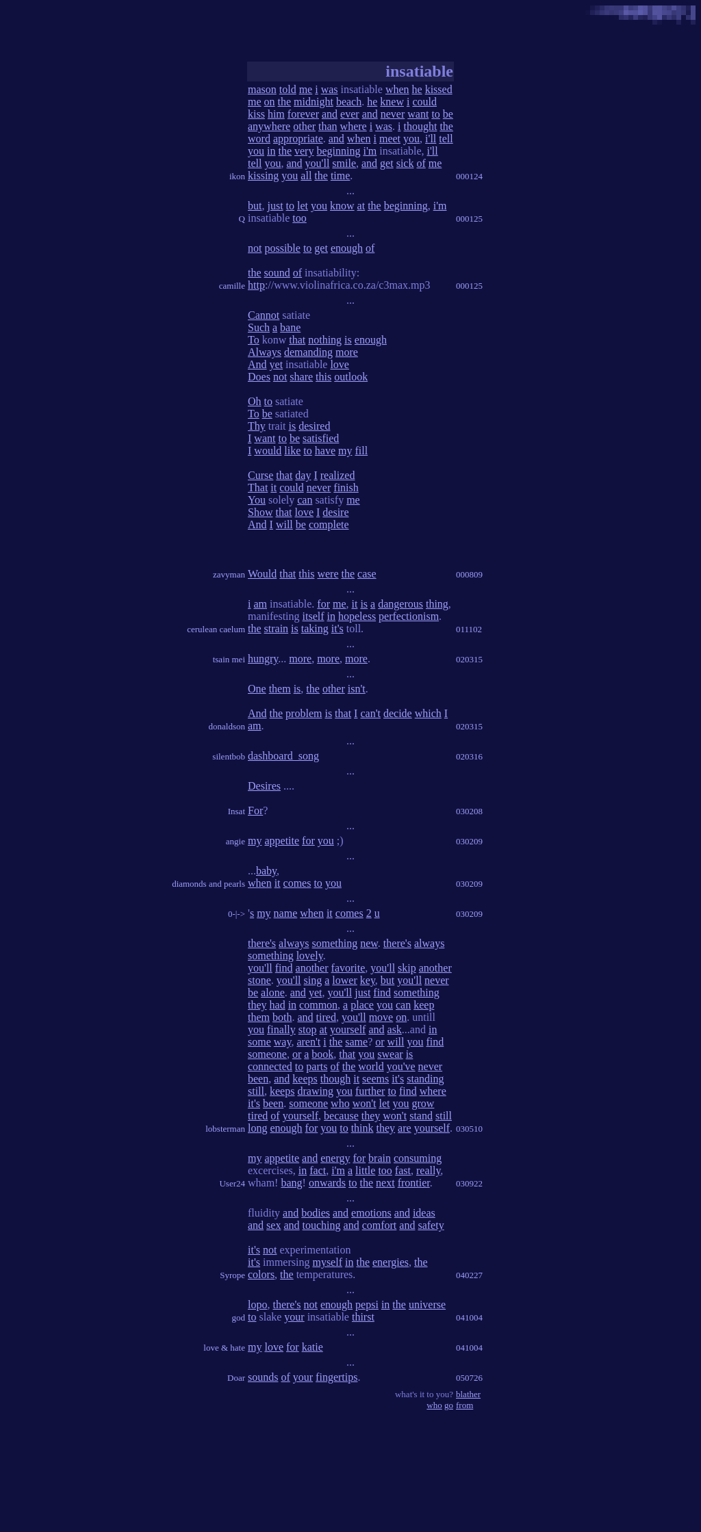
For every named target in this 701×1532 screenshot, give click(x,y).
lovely (309, 955)
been (258, 1079)
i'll (430, 138)
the (285, 101)
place (362, 1005)
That (258, 487)
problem (303, 713)
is (348, 340)
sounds (263, 1377)
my (345, 450)
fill (361, 450)
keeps (304, 1079)
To (253, 340)
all (306, 175)
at (361, 205)
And (257, 364)
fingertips (336, 1377)
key (367, 980)
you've (401, 1066)
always (294, 943)
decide (397, 713)
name (286, 913)
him (276, 114)
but (255, 205)
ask (394, 1029)
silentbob (228, 756)
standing (425, 1079)
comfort (379, 1225)
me (306, 89)
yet (276, 364)
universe (427, 1304)
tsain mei (229, 659)
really (428, 1170)
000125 (469, 218)
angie (235, 841)
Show (260, 512)
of (420, 163)
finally (281, 1029)
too (299, 218)
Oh (255, 401)
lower (344, 980)
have (325, 450)
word (259, 138)
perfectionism (409, 616)
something (335, 943)
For (255, 810)
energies (390, 1262)
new (369, 943)
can (304, 500)
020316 (469, 756)
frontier (414, 1183)
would (267, 450)
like (292, 450)
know (342, 205)
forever (303, 114)
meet (389, 138)
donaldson (227, 726)
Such (259, 327)
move (381, 1017)
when (397, 89)
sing (313, 980)
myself (327, 1262)
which (428, 713)
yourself (348, 1029)
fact (317, 1170)
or (379, 1042)
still (256, 1091)
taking (315, 628)
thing (437, 604)
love (339, 364)
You (257, 500)
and (329, 114)
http (256, 285)
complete (329, 524)
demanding (308, 352)
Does (259, 376)
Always (264, 352)
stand (421, 1115)
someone (267, 1054)
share (301, 376)
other (304, 126)
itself (313, 616)
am (260, 604)
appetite (281, 840)
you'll (317, 163)
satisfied (321, 438)
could (424, 101)
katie (312, 1347)
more (346, 352)
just (275, 205)
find (284, 968)
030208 (469, 811)
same (356, 1042)
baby (266, 871)
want (418, 114)
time (340, 175)
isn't (357, 688)
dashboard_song (283, 756)
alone (273, 992)
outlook (351, 376)
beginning (338, 151)
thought (420, 126)
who (340, 1103)
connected (270, 1066)
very (304, 151)
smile (344, 163)
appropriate (298, 138)
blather (468, 1394)
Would (262, 574)
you (411, 138)
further (370, 1091)
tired (326, 1017)
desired (314, 426)
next (385, 1183)
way (283, 1042)
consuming (418, 1158)
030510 (469, 1129)
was (329, 89)
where (353, 126)
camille (232, 286)
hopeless (357, 616)
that (297, 340)
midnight (313, 101)
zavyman (229, 574)
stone (259, 980)
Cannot (263, 315)
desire (335, 512)
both (282, 1017)
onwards (327, 1183)
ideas (424, 1213)
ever (349, 114)
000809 (469, 574)
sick (405, 163)
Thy (257, 426)
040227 (469, 1275)
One (257, 688)
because (341, 1115)
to (435, 114)
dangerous (400, 604)
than (327, 126)
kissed (439, 89)
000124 (469, 176)
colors (261, 1274)
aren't (308, 1042)
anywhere (269, 126)
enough (347, 248)
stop (307, 1029)
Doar (236, 1378)
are (404, 1128)
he (417, 89)
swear (390, 1054)
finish (345, 487)
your (294, 1317)
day (303, 475)
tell (446, 138)
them (280, 688)
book (322, 1054)
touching (322, 1225)
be (448, 114)
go (448, 1405)
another (312, 968)
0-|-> (236, 914)
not (255, 248)
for (323, 604)
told (287, 89)
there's (262, 943)
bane (290, 327)
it (273, 487)
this (323, 376)
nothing (325, 340)
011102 (469, 629)
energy (335, 1158)
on (269, 101)
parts (316, 1066)
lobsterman (225, 1129)
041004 (469, 1317)
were (327, 574)
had (277, 1005)
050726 (469, 1378)
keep (423, 1005)
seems (375, 1079)
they (257, 1005)
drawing (315, 1091)
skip (407, 968)
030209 (469, 841)
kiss (256, 114)
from (464, 1405)
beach (348, 101)
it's (337, 628)
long (257, 1128)
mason (262, 89)
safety (431, 1225)
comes (297, 883)
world (370, 1066)
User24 (232, 1183)
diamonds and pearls (208, 884)
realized (337, 475)
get (387, 163)
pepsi (367, 1304)
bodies (315, 1213)
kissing (263, 175)
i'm (370, 151)
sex (273, 1225)
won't (365, 1103)
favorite (348, 968)
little (365, 1170)
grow (423, 1103)
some (259, 1042)
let (302, 205)
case (367, 574)
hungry (263, 658)
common (318, 1005)
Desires (264, 786)
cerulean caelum (216, 629)
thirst (363, 1317)
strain (276, 628)
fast (403, 1170)
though (335, 1079)
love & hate (224, 1347)
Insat (236, 811)
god (239, 1317)
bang (291, 1183)
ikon (237, 176)
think (362, 1128)
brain (379, 1158)
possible (282, 248)
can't (370, 713)
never (393, 114)
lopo (257, 1304)
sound (277, 272)
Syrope (232, 1275)
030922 (469, 1183)
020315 (469, 659)
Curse (260, 475)
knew (392, 101)
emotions (371, 1213)
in (271, 151)
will (284, 524)
